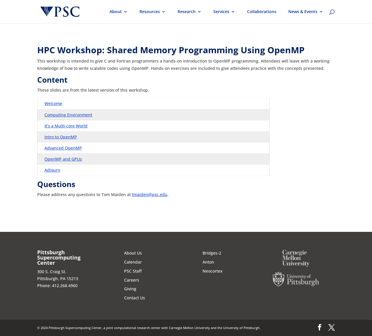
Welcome (53, 103)
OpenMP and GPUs (63, 159)
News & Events (302, 12)
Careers (131, 280)
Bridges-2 (212, 253)
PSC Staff (133, 271)
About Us (133, 253)
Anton (208, 262)
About (116, 12)
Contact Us (134, 298)
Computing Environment (68, 115)
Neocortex (213, 271)
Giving (130, 288)
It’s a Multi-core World (65, 126)
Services (221, 12)
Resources (150, 12)
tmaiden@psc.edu (149, 194)
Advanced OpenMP (63, 148)
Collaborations (261, 12)
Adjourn (52, 170)
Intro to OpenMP (60, 137)
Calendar (133, 262)
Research (187, 12)
